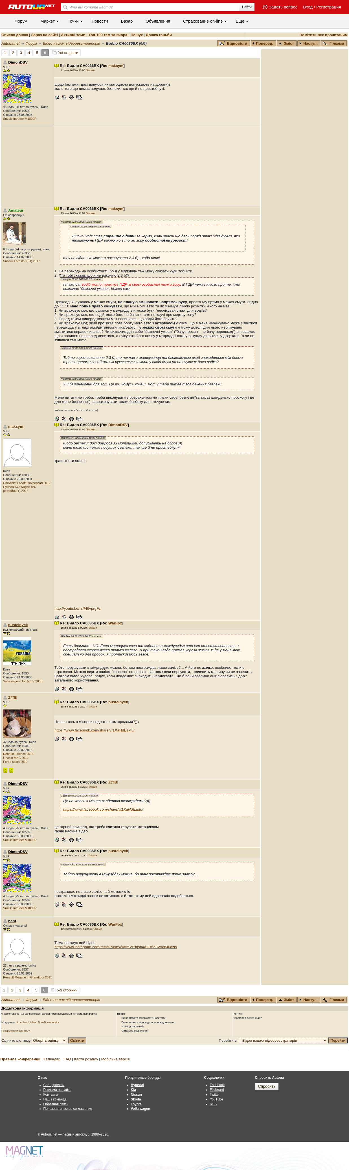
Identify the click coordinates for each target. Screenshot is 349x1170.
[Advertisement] (157, 166)
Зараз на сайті (44, 35)
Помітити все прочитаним (323, 35)
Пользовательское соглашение (67, 1109)
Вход (308, 7)
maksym (115, 66)
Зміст (286, 43)
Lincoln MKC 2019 (15, 757)
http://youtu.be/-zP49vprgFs (77, 608)
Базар (127, 21)
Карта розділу (86, 1059)
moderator (53, 1022)
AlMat (33, 1022)
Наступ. (308, 43)
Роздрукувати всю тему (15, 1030)
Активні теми (73, 35)
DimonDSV (118, 425)
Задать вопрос (283, 7)
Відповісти (233, 43)
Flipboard (217, 1090)
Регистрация (328, 7)
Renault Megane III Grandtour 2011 (27, 977)
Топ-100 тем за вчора (108, 35)
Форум (21, 21)
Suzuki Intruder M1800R (20, 118)
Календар (51, 1059)
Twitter (215, 1095)
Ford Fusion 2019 (15, 761)
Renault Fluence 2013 (18, 754)
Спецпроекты (54, 1085)
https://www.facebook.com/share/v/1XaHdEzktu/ (94, 730)
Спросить (267, 1086)
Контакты (50, 1095)
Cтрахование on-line (203, 21)
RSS (213, 1104)
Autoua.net (10, 43)
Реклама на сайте (57, 1090)
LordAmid (22, 1022)
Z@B (12, 697)
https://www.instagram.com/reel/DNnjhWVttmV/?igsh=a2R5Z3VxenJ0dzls (115, 947)
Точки (73, 21)
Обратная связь (55, 1104)
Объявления (158, 21)
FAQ (67, 1059)
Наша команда (55, 1099)
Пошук (137, 35)
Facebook (217, 1085)
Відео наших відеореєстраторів (71, 43)
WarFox (115, 623)
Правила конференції (20, 1059)
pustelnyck (18, 625)
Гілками (333, 43)
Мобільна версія (115, 1059)
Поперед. (263, 43)
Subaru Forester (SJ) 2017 (21, 261)
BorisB (42, 1022)
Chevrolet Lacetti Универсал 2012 (27, 483)
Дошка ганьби (159, 35)
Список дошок (14, 35)
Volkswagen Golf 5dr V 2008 (22, 681)
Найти (247, 7)
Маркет (47, 21)
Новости (100, 21)
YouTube (216, 1099)
